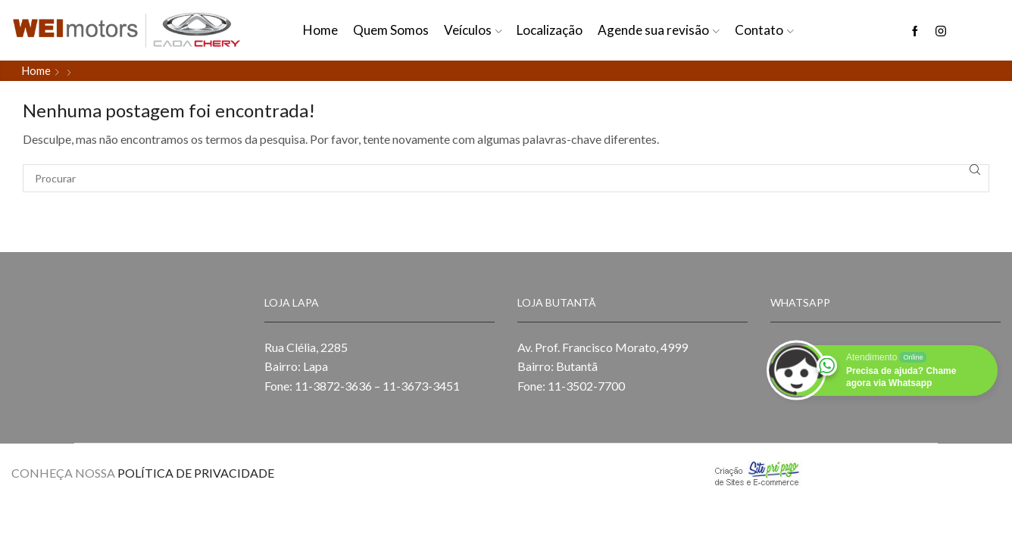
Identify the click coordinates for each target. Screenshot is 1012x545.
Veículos (473, 30)
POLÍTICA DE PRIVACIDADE (195, 473)
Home (320, 30)
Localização (550, 30)
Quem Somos (391, 30)
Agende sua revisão (659, 30)
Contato (764, 30)
